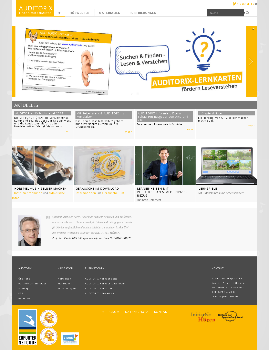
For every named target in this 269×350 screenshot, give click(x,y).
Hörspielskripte (210, 113)
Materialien (110, 13)
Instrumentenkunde (28, 193)
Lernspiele (207, 188)
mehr (67, 131)
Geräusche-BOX (113, 193)
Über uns (24, 278)
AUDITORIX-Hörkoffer (98, 288)
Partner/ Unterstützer (32, 283)
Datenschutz (136, 312)
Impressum (110, 312)
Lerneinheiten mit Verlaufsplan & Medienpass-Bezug (162, 192)
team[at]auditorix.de (225, 296)
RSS (20, 293)
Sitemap (23, 288)
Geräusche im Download (97, 188)
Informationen (86, 193)
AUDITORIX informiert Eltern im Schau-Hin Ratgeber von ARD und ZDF (163, 116)
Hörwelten (80, 13)
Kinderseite (245, 3)
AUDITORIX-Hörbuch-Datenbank (105, 283)
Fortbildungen (143, 13)
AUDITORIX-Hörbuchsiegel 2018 (39, 113)
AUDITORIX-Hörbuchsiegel (101, 278)
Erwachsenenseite (65, 15)
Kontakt (161, 312)
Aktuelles (24, 298)
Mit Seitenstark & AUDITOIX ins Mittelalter (100, 115)
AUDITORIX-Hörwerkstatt (100, 293)
